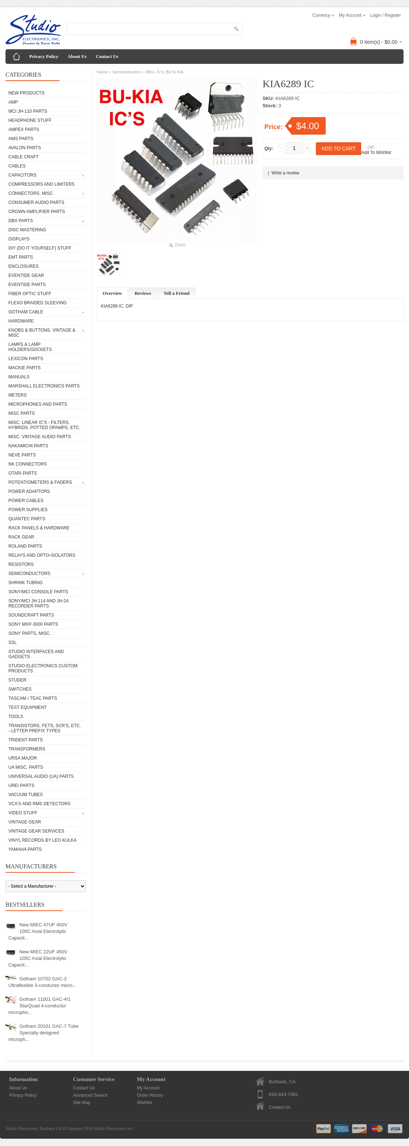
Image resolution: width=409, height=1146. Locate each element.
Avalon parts (24, 147)
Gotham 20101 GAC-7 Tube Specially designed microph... (43, 1032)
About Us (77, 56)
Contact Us (107, 56)
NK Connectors (27, 464)
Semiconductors (29, 573)
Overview (112, 293)
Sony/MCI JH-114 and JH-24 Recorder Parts (38, 603)
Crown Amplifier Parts (36, 211)
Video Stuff (22, 812)
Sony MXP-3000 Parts (33, 624)
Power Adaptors (29, 491)
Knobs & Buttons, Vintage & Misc (42, 333)
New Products (26, 93)
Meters (17, 395)
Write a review (285, 172)
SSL (12, 642)
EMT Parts (20, 257)
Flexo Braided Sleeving (37, 302)
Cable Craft (23, 156)
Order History (150, 1095)
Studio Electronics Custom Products (42, 668)
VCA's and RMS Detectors (39, 803)
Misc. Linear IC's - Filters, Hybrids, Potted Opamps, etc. (44, 425)
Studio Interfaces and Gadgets (36, 654)
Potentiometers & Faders (40, 482)
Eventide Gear (26, 275)
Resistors (21, 564)
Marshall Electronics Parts (44, 386)
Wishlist (144, 1102)
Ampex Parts (23, 129)
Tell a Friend (177, 293)
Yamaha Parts (25, 849)
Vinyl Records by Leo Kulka (42, 840)
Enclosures (23, 266)
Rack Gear (21, 537)
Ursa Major (22, 758)
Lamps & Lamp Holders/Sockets (30, 347)
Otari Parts (22, 473)
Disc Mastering (27, 229)
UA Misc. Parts (25, 767)
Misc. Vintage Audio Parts (39, 436)
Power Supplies (27, 509)
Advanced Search (90, 1095)
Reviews (142, 293)
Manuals (19, 376)
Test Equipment (27, 707)
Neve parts (22, 455)
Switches (19, 689)
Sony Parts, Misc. (29, 633)
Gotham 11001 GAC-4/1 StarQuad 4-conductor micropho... (39, 1005)
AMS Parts (20, 138)
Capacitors (22, 175)
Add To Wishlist (376, 152)
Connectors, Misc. (31, 193)
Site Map (81, 1102)
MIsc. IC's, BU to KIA (164, 72)
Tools (15, 716)
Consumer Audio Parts (36, 202)
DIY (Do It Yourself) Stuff (40, 248)
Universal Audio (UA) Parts (40, 776)
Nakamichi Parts (28, 445)
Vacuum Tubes (25, 794)
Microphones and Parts (37, 404)
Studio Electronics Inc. (114, 1128)
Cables (17, 166)
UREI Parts (21, 785)
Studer (17, 680)
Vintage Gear (24, 822)
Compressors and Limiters (41, 184)
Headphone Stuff (29, 120)
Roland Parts (25, 546)
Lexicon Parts (25, 358)
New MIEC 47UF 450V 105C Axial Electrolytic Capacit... (38, 931)
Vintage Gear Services (36, 831)
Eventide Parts (27, 284)
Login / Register (385, 15)
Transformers (26, 749)
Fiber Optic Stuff (29, 293)
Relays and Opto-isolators (41, 555)
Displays (19, 239)
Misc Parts (21, 413)
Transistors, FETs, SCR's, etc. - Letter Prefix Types (44, 728)
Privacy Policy (43, 56)
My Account (148, 1088)
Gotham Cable (25, 312)
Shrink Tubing (25, 582)
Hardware (21, 321)
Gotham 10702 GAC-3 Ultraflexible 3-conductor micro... (42, 982)
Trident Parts (25, 739)
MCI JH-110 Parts (27, 111)
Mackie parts (24, 367)
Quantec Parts (26, 518)
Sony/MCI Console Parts (38, 591)
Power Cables (25, 500)
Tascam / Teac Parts (32, 698)
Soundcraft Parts (31, 615)
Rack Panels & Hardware (38, 527)
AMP (13, 102)
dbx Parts (20, 220)
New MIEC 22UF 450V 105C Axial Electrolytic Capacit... (38, 958)
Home (102, 72)
